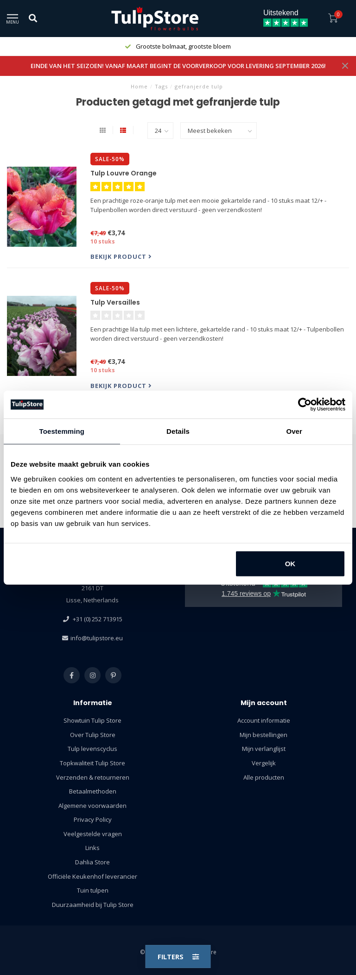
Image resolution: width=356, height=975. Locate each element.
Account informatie (263, 720)
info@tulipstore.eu (96, 638)
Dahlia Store (92, 862)
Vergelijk (264, 763)
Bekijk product (121, 256)
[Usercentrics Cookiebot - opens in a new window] (304, 405)
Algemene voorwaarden (92, 805)
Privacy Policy (93, 819)
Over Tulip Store (92, 735)
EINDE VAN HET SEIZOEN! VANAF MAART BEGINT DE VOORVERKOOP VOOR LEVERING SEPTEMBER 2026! (178, 66)
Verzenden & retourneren (92, 777)
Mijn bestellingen (263, 735)
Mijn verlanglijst (264, 748)
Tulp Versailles (115, 302)
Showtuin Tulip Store (92, 720)
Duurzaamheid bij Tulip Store (93, 904)
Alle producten (263, 777)
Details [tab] (178, 431)
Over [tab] (294, 431)
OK (290, 563)
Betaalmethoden (92, 791)
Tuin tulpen (92, 890)
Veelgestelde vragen (93, 834)
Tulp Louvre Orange (123, 173)
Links (92, 848)
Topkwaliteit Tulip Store (92, 763)
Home (139, 86)
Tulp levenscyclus (92, 748)
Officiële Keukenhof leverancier (92, 876)
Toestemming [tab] (62, 431)
